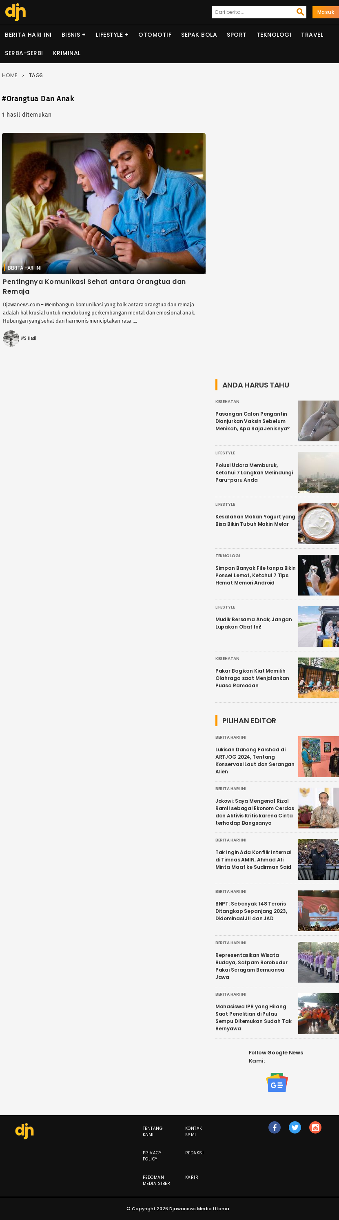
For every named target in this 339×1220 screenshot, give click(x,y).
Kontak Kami (193, 1131)
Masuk (326, 12)
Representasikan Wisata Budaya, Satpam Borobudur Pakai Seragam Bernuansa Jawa (251, 966)
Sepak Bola (199, 35)
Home (10, 75)
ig (315, 1131)
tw (295, 1131)
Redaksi (194, 1153)
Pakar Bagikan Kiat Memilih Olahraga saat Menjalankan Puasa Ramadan (252, 678)
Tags (36, 75)
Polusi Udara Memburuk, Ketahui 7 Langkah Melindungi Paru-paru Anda (254, 472)
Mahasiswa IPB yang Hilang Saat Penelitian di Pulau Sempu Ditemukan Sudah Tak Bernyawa (253, 1017)
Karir (192, 1177)
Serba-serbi (24, 53)
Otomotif (154, 35)
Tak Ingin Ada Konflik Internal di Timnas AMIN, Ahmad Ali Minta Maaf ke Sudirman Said (253, 859)
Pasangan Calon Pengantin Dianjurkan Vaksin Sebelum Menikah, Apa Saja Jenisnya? (252, 421)
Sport (237, 35)
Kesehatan (227, 402)
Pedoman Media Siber (157, 1180)
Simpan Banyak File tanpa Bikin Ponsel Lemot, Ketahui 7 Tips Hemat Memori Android (255, 575)
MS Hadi (28, 338)
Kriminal (67, 53)
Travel (312, 35)
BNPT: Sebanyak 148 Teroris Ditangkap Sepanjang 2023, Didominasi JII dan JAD (251, 911)
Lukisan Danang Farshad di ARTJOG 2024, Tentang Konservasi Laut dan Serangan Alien (255, 760)
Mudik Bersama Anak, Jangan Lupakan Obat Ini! (253, 623)
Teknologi (274, 35)
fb (275, 1131)
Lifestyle (109, 35)
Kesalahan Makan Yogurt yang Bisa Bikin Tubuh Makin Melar (255, 520)
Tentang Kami (153, 1131)
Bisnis (71, 35)
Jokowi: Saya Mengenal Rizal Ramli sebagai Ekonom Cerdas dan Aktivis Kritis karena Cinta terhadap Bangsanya (255, 811)
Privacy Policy (152, 1156)
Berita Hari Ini (28, 35)
